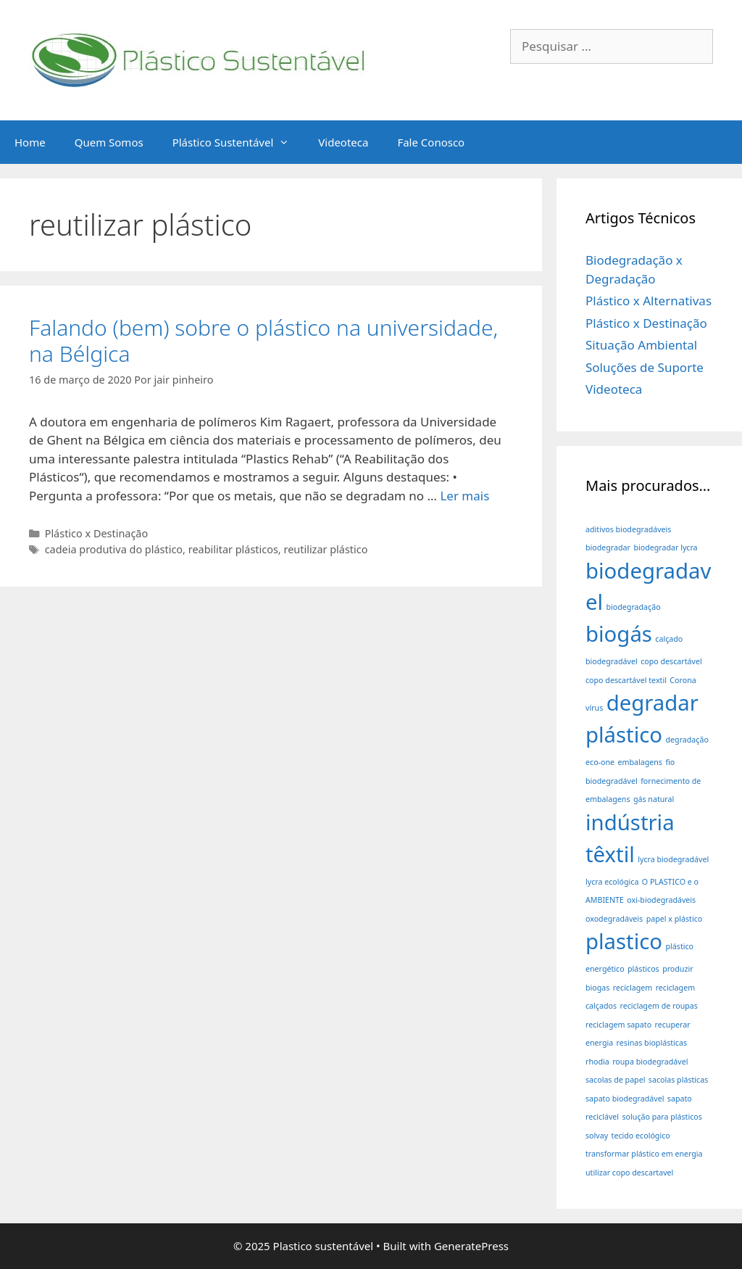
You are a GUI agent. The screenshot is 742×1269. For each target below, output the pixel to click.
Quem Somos (109, 142)
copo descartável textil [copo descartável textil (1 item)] (626, 680)
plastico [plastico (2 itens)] (623, 941)
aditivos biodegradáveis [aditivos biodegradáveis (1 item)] (628, 529)
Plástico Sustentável (238, 142)
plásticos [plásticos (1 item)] (643, 969)
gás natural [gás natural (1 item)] (653, 799)
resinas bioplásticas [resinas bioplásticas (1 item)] (652, 1043)
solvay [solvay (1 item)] (596, 1135)
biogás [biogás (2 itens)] (618, 633)
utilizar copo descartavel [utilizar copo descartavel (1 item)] (629, 1172)
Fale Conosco (430, 142)
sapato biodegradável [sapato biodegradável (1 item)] (624, 1099)
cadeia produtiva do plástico (114, 549)
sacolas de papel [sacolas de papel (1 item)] (615, 1080)
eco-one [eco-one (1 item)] (599, 762)
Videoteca (343, 142)
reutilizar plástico (325, 549)
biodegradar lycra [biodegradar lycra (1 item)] (665, 547)
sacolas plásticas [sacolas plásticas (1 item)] (678, 1080)
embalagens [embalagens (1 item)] (639, 762)
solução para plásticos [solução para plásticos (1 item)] (662, 1117)
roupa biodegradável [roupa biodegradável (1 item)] (650, 1062)
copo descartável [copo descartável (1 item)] (671, 661)
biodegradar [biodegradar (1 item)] (607, 547)
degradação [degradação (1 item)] (687, 740)
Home (30, 142)
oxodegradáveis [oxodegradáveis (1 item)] (614, 919)
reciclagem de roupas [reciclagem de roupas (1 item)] (658, 1006)
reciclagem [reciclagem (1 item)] (632, 988)
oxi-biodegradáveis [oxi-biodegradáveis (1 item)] (661, 900)
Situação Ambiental (641, 344)
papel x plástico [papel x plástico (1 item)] (674, 919)
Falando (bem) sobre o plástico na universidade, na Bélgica (263, 340)
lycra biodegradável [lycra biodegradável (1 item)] (673, 859)
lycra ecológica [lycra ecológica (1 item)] (611, 882)
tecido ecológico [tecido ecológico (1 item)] (641, 1135)
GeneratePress (471, 1246)
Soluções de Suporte (644, 367)
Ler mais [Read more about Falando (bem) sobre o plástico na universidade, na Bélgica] (464, 495)
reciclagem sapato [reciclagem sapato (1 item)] (618, 1025)
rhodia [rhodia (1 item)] (597, 1062)
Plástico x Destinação (97, 533)
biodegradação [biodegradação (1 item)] (633, 607)
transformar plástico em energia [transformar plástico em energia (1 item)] (644, 1154)
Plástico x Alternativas (648, 300)
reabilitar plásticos (233, 549)
